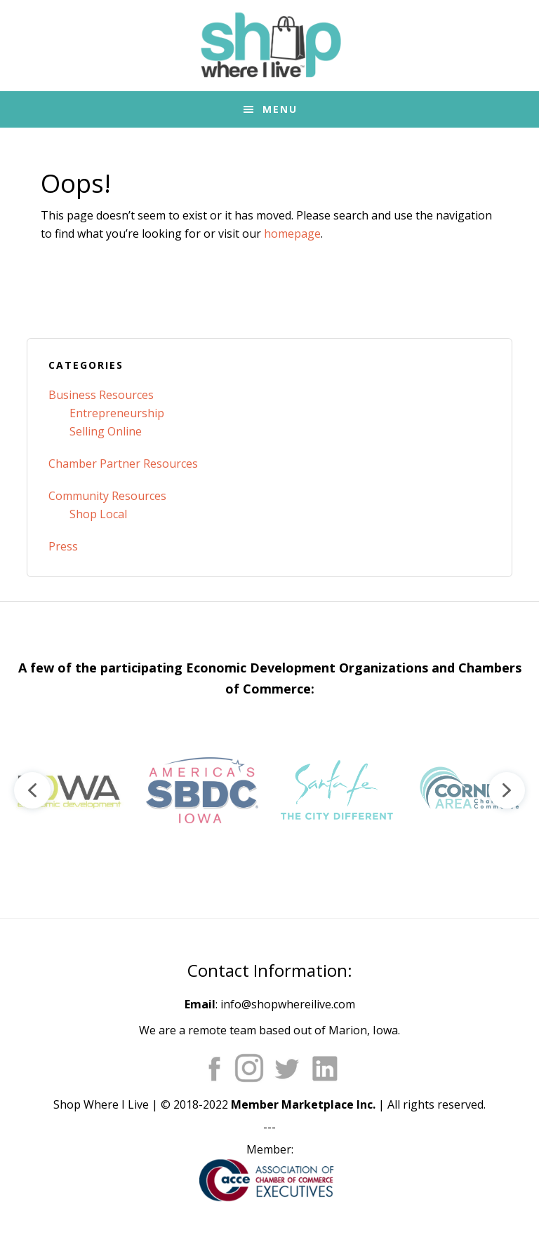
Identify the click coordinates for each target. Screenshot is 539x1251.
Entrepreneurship (116, 413)
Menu (280, 109)
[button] (67, 790)
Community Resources (107, 495)
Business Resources (101, 395)
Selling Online (105, 431)
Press (63, 546)
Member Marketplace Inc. (303, 1104)
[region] (269, 790)
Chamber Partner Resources (123, 463)
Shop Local (98, 514)
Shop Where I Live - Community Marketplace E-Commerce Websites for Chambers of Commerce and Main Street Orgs (269, 46)
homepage (292, 233)
